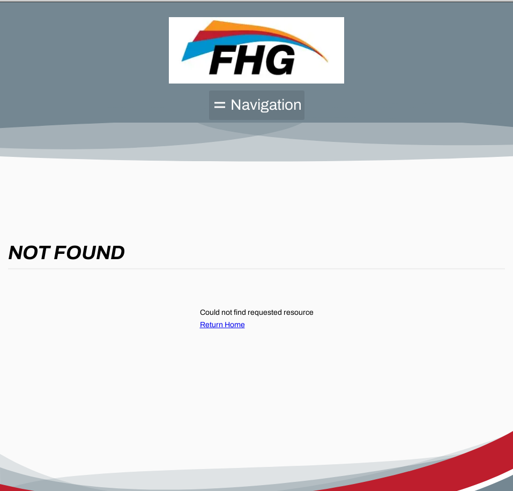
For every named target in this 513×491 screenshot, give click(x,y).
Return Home (222, 325)
